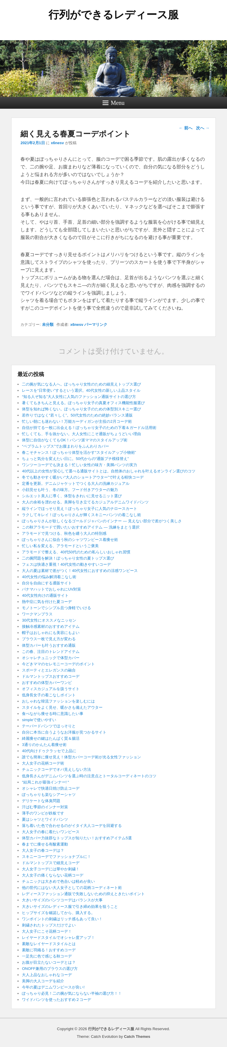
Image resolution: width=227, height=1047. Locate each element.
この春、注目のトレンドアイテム (51, 651)
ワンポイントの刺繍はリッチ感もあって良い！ (62, 919)
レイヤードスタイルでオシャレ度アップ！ (58, 937)
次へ (203, 128)
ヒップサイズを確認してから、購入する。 (58, 913)
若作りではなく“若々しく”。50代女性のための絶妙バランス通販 (77, 415)
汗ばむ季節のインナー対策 (45, 807)
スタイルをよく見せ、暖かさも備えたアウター (62, 707)
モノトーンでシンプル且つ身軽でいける (56, 608)
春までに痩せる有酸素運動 (45, 844)
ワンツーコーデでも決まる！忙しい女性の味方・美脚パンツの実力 (79, 465)
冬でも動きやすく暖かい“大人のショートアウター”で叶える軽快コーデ (83, 477)
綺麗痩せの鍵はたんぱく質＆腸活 (51, 738)
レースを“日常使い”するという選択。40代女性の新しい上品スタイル (81, 390)
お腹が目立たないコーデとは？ (49, 962)
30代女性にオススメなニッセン (49, 620)
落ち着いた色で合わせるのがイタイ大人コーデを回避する (72, 825)
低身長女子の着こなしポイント (49, 695)
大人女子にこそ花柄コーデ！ (47, 931)
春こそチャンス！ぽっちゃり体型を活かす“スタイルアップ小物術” (79, 452)
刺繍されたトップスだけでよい (49, 925)
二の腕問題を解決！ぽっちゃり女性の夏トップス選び (68, 558)
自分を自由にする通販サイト (47, 583)
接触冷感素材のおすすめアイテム (51, 626)
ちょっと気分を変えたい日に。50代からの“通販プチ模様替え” (75, 458)
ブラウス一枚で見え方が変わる (49, 639)
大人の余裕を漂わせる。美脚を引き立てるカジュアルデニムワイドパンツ (85, 502)
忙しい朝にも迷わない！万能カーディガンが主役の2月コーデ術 (77, 421)
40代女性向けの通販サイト (45, 595)
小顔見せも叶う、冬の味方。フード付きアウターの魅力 (70, 489)
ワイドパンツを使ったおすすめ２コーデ (56, 999)
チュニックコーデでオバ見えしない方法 (56, 769)
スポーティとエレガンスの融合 (49, 670)
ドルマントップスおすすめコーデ (51, 676)
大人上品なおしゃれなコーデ (47, 975)
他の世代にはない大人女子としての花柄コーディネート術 (72, 887)
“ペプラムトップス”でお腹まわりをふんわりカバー (65, 446)
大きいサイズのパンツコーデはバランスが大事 (62, 900)
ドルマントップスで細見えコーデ (51, 863)
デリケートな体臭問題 (41, 801)
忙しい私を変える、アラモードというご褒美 (60, 546)
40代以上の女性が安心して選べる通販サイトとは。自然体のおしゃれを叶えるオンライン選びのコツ (108, 471)
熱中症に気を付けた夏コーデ (47, 601)
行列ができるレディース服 (113, 15)
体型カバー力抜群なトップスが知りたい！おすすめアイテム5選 (77, 838)
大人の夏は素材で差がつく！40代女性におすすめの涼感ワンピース (79, 570)
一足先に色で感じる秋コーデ (47, 956)
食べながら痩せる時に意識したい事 (52, 713)
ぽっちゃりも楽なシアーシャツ (49, 794)
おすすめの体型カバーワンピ (47, 682)
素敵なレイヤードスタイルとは (49, 944)
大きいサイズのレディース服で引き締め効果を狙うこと (70, 906)
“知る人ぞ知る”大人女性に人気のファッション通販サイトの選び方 (79, 396)
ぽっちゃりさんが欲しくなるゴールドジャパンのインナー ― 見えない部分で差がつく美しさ (101, 521)
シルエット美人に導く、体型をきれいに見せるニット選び (72, 496)
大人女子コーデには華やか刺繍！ (51, 869)
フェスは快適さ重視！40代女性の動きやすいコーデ (66, 564)
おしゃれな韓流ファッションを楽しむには (58, 701)
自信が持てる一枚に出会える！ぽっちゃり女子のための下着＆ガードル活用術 (89, 427)
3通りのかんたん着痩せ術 (44, 744)
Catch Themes (137, 1036)
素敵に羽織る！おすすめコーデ (49, 950)
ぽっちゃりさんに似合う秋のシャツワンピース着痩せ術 (70, 539)
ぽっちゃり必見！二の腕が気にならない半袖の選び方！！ (72, 993)
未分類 (47, 324)
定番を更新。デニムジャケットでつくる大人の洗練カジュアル (75, 483)
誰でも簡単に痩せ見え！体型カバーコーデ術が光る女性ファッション (81, 757)
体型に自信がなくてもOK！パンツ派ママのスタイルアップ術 (74, 440)
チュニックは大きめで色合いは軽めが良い (58, 881)
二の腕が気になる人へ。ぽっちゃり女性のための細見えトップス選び (81, 384)
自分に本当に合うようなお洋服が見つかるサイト (64, 732)
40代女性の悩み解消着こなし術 (49, 577)
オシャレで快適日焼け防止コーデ (51, 788)
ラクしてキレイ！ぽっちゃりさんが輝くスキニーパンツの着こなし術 (81, 515)
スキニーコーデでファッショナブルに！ (56, 856)
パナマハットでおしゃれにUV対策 (51, 589)
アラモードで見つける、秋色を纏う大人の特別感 (64, 533)
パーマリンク (95, 324)
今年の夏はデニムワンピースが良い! (53, 987)
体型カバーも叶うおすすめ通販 (49, 645)
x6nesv (57, 143)
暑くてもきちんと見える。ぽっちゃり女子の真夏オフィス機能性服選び (83, 403)
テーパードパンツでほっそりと (49, 726)
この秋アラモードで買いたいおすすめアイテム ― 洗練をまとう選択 (80, 527)
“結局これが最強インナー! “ (45, 782)
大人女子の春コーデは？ (43, 850)
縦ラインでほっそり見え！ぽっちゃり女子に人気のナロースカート (79, 508)
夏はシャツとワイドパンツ (45, 819)
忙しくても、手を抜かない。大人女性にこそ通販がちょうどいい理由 (81, 434)
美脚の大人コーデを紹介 (43, 981)
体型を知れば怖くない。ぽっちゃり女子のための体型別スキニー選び (81, 409)
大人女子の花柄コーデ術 (43, 763)
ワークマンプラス (37, 614)
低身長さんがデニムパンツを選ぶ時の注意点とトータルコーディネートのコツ (89, 776)
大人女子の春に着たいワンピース (51, 832)
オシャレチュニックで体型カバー (51, 658)
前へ (185, 128)
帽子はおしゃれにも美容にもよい (51, 632)
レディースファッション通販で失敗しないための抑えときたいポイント (83, 894)
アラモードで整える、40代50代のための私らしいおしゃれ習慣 (76, 552)
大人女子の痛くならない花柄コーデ (52, 875)
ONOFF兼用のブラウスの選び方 (50, 968)
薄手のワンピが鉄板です (43, 813)
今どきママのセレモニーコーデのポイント (58, 664)
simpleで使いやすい (39, 720)
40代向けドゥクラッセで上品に (49, 751)
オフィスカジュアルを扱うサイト (51, 689)
